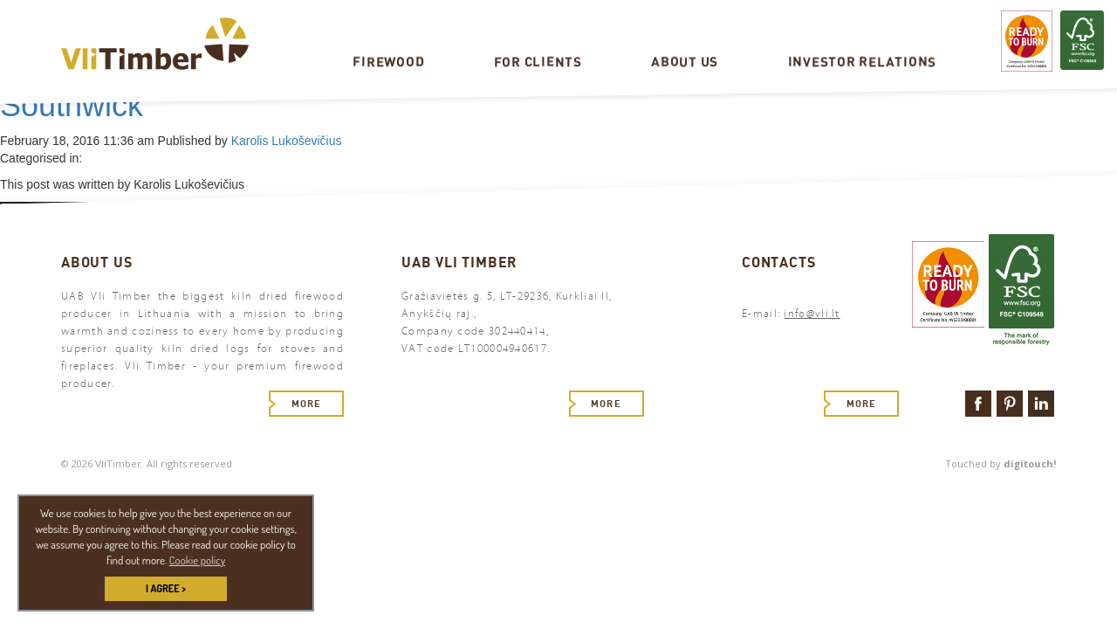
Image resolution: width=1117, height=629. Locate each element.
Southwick (71, 105)
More (306, 403)
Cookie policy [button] (197, 560)
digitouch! (1030, 463)
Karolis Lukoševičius (286, 141)
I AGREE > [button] (166, 588)
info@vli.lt (811, 314)
